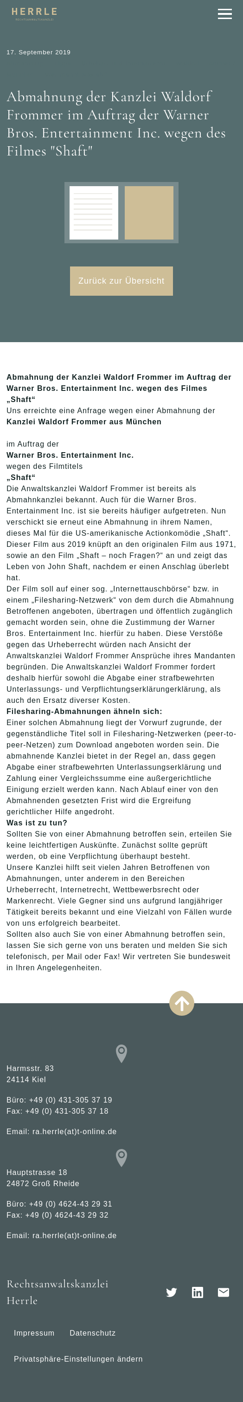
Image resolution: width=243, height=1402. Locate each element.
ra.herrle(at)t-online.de (74, 1132)
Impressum (34, 1333)
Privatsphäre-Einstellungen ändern (78, 1359)
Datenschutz (93, 1333)
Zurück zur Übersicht (121, 281)
